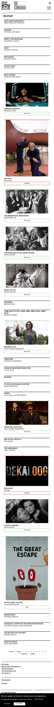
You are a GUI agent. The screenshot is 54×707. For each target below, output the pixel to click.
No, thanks (7, 704)
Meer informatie (38, 699)
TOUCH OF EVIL (10, 290)
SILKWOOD (8, 302)
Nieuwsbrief (6, 680)
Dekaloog (8, 488)
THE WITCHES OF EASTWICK (15, 633)
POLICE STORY (9, 66)
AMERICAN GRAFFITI (12, 109)
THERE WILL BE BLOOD (13, 427)
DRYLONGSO (9, 57)
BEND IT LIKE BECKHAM (13, 39)
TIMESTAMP (8, 359)
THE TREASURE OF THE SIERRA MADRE (19, 253)
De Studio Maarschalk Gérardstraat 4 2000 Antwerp (11, 667)
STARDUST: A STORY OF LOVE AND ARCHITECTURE (23, 624)
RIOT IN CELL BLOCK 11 (13, 439)
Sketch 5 (8, 179)
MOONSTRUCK (9, 615)
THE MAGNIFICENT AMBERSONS (16, 216)
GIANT (6, 48)
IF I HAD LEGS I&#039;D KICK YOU (16, 384)
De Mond (7, 377)
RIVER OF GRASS (10, 642)
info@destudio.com (9, 671)
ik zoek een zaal (9, 692)
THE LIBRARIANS (10, 448)
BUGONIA (7, 30)
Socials (4, 683)
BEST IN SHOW (9, 75)
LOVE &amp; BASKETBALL (14, 21)
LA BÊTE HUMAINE (11, 525)
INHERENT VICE (10, 347)
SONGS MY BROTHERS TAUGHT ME (17, 368)
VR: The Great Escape (13, 603)
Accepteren (19, 704)
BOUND (7, 393)
